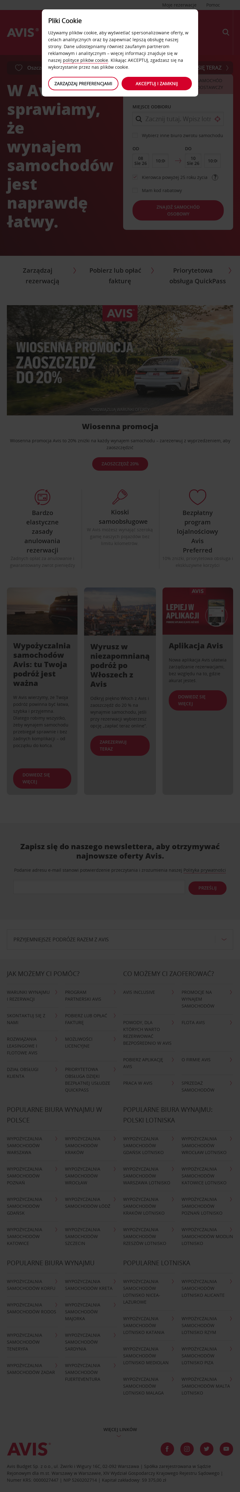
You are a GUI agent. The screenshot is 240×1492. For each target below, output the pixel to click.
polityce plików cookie (85, 60)
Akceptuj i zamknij (158, 84)
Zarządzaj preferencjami (83, 84)
